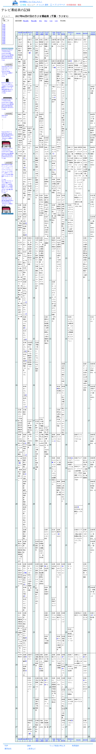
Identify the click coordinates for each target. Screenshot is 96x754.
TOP (6, 745)
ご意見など (31, 748)
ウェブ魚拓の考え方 (57, 745)
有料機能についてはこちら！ (31, 1)
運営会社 (8, 748)
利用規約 (75, 745)
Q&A (29, 745)
